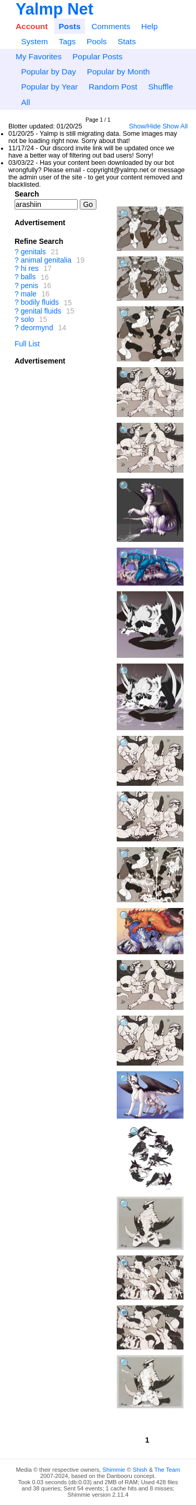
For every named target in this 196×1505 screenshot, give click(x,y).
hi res (30, 268)
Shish (140, 1470)
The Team (167, 1470)
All (25, 102)
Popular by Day (48, 71)
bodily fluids (40, 303)
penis (29, 285)
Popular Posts (97, 56)
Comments (110, 26)
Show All (175, 126)
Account (32, 26)
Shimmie (114, 1470)
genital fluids (41, 311)
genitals (33, 252)
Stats (127, 41)
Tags (67, 41)
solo (27, 319)
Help (149, 26)
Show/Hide (145, 126)
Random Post (113, 86)
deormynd (37, 327)
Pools (97, 41)
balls (28, 277)
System (34, 41)
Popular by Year (49, 86)
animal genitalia (46, 260)
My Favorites (39, 56)
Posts (70, 26)
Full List (27, 344)
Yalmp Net (54, 9)
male (28, 294)
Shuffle (160, 86)
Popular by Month (118, 71)
